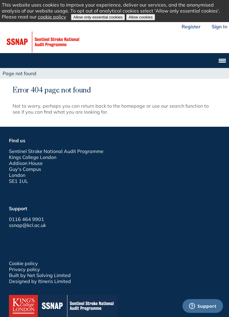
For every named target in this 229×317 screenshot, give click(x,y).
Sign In (220, 27)
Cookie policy (23, 263)
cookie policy (52, 17)
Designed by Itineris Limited (40, 281)
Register (191, 27)
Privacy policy (24, 269)
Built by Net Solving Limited (40, 275)
